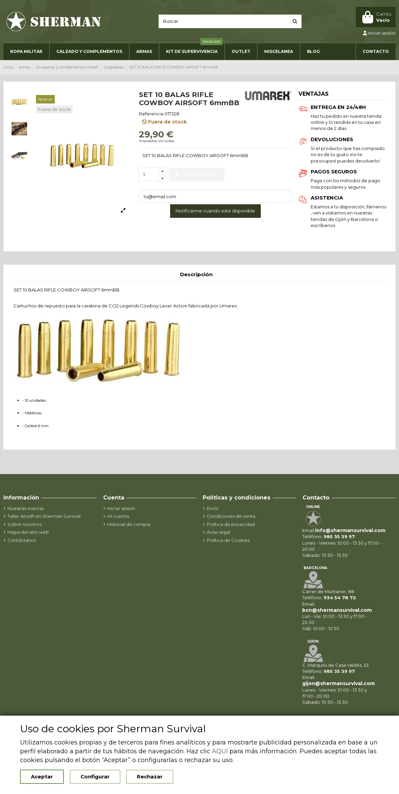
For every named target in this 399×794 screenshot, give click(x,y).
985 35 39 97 (339, 536)
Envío (213, 508)
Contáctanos (21, 540)
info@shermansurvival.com (350, 530)
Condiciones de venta (231, 516)
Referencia (151, 113)
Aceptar (42, 776)
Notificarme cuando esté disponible (215, 210)
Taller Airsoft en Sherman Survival (43, 516)
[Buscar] (295, 21)
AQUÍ (220, 751)
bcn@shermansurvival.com (337, 610)
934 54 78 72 (340, 597)
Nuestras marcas (25, 508)
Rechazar (150, 776)
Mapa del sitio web (28, 532)
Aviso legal (218, 532)
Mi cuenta (118, 516)
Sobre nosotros (24, 524)
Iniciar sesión (121, 508)
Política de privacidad (231, 524)
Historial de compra (128, 524)
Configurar (95, 776)
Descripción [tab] (196, 274)
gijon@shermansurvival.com (338, 683)
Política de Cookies (228, 540)
